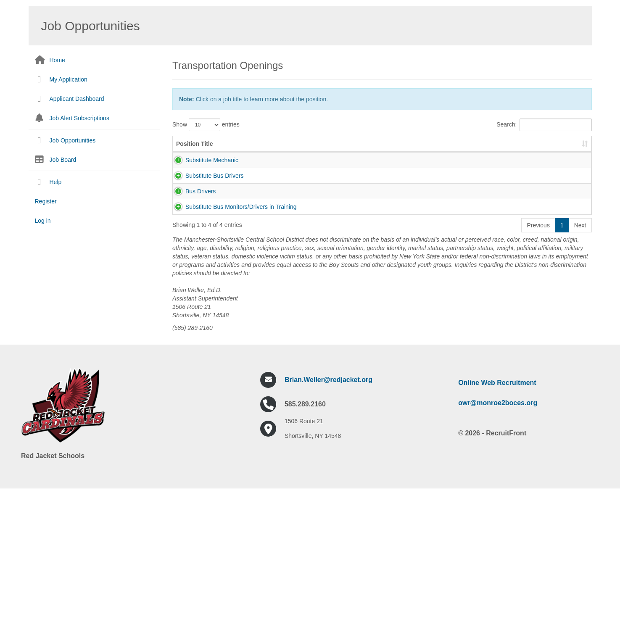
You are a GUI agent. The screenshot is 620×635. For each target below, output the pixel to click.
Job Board (63, 159)
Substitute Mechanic (202, 168)
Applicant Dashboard (77, 98)
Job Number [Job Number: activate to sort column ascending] (294, 152)
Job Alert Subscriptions (79, 118)
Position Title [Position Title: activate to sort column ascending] (194, 152)
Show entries (206, 125)
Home (57, 60)
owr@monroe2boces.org (497, 545)
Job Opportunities (73, 140)
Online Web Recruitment (497, 525)
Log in (43, 220)
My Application (68, 79)
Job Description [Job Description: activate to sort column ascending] (380, 152)
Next (580, 368)
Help (56, 182)
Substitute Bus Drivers (205, 217)
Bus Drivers (191, 266)
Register (46, 201)
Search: (543, 125)
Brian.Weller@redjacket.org (328, 522)
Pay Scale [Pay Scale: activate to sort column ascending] (560, 147)
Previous (538, 368)
